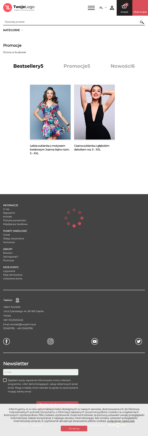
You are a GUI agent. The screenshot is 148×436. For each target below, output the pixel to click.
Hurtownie (9, 242)
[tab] (28, 66)
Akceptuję (74, 428)
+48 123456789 (25, 328)
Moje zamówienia (12, 274)
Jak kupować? (10, 256)
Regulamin (9, 213)
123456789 (9, 328)
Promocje (8, 260)
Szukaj (140, 22)
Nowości (8, 253)
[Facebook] (7, 341)
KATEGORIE (11, 30)
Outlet (6, 234)
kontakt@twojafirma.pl (23, 324)
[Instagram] (51, 341)
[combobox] (103, 7)
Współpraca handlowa (15, 224)
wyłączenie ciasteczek (121, 421)
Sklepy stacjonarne (13, 238)
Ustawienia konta (12, 278)
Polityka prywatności (14, 220)
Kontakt (7, 216)
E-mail (8, 372)
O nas (6, 209)
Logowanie (9, 271)
